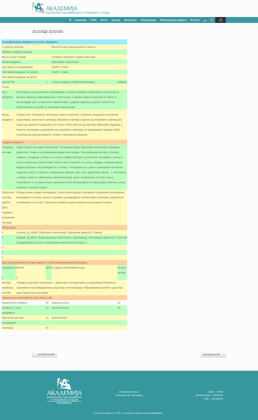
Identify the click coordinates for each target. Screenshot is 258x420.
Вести (104, 20)
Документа (130, 20)
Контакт (195, 20)
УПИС (93, 20)
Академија (77, 20)
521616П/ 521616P (44, 354)
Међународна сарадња (173, 20)
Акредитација (148, 20)
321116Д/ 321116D (213, 354)
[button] (220, 20)
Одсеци (115, 20)
